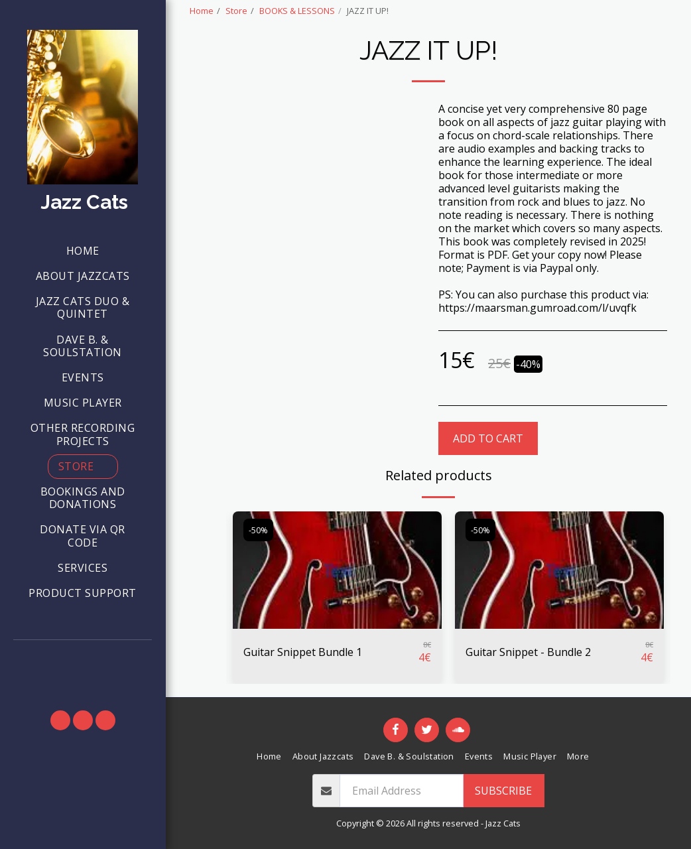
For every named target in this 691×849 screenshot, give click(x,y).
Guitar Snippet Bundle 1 (302, 652)
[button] (83, 657)
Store (236, 11)
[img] (337, 570)
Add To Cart (488, 438)
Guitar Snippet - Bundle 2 (528, 652)
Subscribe (503, 790)
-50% (258, 530)
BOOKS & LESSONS (297, 11)
